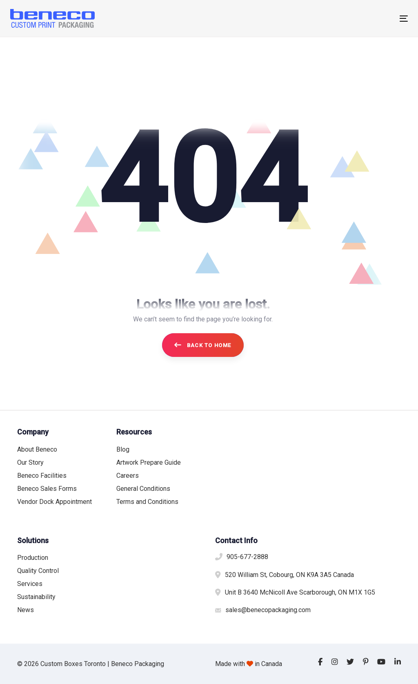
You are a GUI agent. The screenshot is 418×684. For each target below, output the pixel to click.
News (25, 610)
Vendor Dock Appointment (54, 502)
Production (32, 557)
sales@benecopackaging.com (268, 610)
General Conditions (143, 488)
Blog (122, 449)
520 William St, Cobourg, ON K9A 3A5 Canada (289, 575)
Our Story (30, 462)
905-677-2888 (247, 557)
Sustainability (36, 597)
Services (29, 584)
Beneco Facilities (42, 475)
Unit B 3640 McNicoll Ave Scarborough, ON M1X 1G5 (300, 592)
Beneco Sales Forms (47, 488)
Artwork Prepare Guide (148, 462)
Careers (127, 475)
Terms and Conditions (147, 502)
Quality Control (38, 571)
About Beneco (37, 449)
